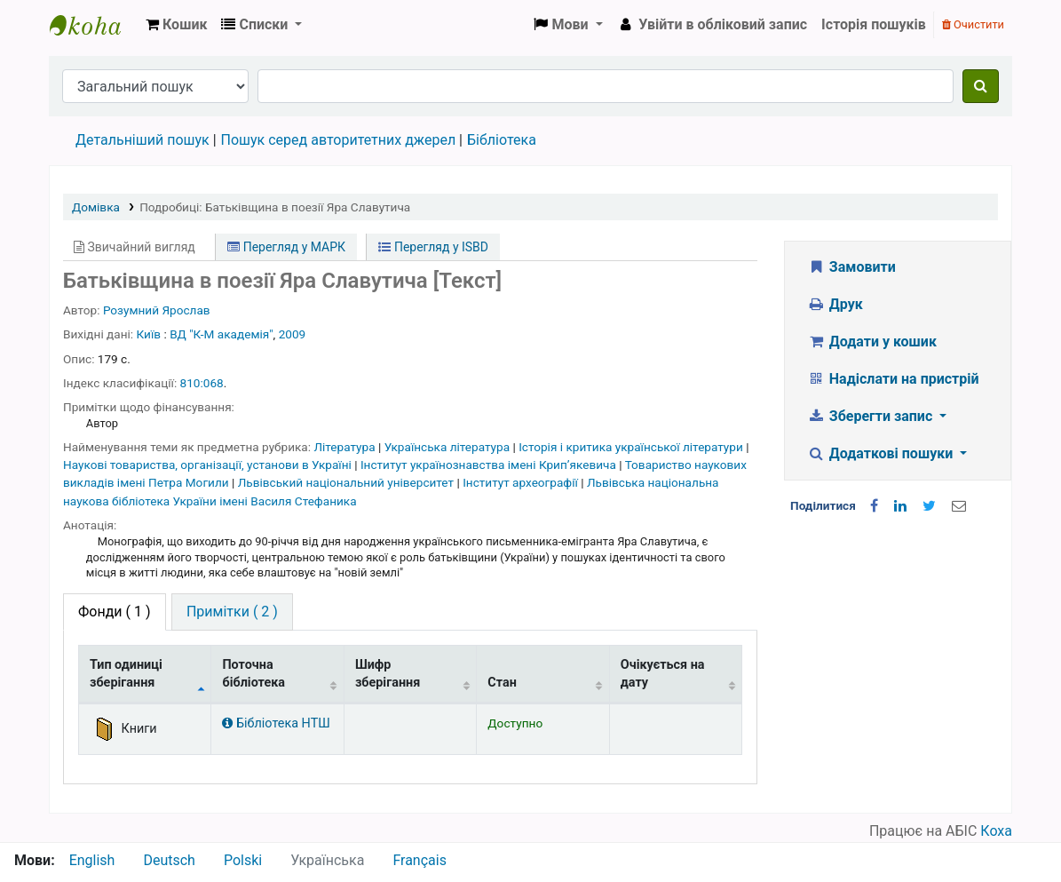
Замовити (851, 266)
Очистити (973, 24)
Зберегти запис (871, 416)
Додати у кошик (872, 341)
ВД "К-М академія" (221, 334)
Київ (149, 334)
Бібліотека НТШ (275, 723)
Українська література (448, 447)
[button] (176, 25)
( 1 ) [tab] (114, 611)
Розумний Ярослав (156, 310)
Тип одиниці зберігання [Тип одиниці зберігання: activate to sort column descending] (126, 673)
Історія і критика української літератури (632, 447)
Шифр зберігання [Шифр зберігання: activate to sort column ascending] (387, 673)
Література (345, 447)
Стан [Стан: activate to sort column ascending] (502, 682)
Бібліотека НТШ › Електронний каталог (94, 25)
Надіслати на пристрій (892, 378)
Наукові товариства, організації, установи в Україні (208, 464)
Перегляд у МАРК (286, 247)
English (92, 860)
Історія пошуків (873, 24)
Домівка (96, 207)
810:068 (202, 383)
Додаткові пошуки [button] (881, 453)
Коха (996, 830)
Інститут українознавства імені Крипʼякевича (489, 464)
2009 (292, 334)
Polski (243, 860)
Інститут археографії (522, 482)
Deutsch (168, 860)
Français (419, 860)
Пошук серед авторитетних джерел (338, 139)
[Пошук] (980, 86)
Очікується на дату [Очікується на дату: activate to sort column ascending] (663, 673)
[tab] (232, 612)
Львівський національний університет (347, 482)
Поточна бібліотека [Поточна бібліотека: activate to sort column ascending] (253, 673)
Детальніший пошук (142, 139)
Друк (834, 304)
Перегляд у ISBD (433, 247)
